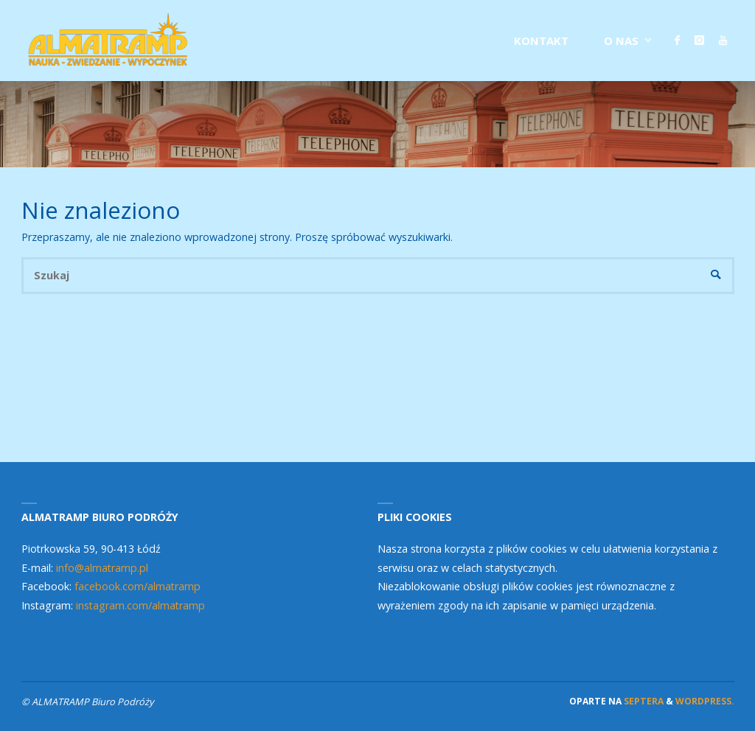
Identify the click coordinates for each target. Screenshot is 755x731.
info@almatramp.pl (102, 568)
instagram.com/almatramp (140, 605)
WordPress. (704, 701)
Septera (643, 701)
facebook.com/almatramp (137, 586)
